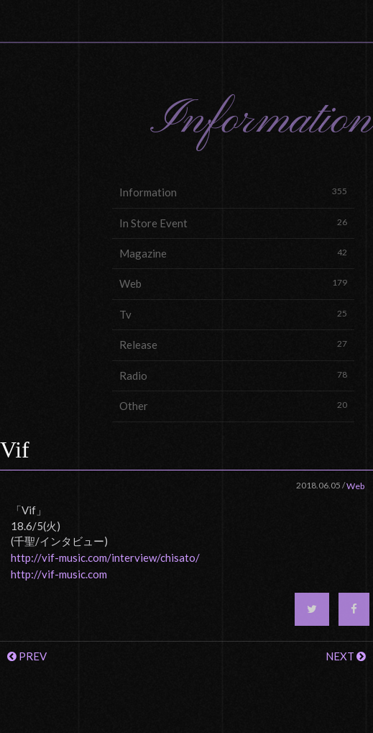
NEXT (346, 656)
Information (233, 192)
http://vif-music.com (59, 574)
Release (233, 344)
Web (233, 283)
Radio (233, 375)
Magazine (233, 253)
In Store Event (233, 222)
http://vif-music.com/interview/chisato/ (105, 557)
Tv (233, 314)
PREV (27, 656)
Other (233, 405)
